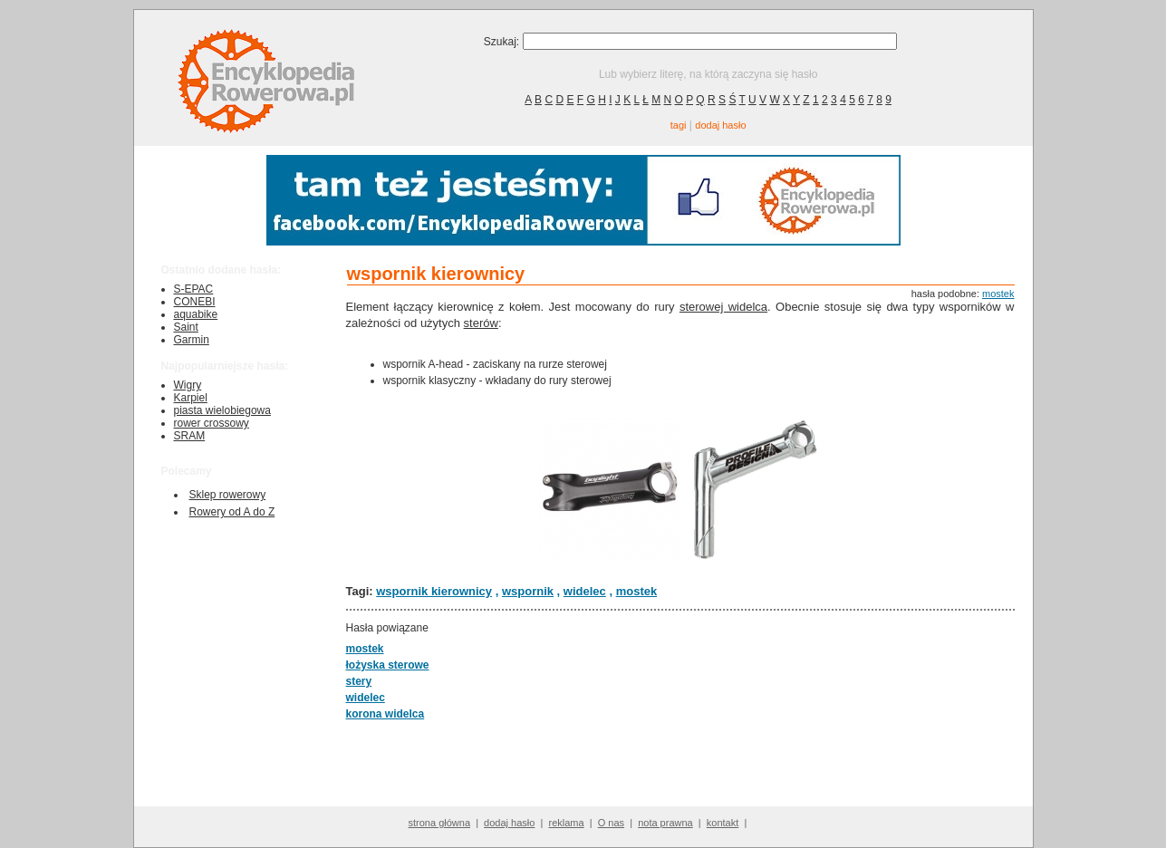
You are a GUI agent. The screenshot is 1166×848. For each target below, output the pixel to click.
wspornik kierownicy (434, 591)
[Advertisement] (674, 763)
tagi (678, 125)
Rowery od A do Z (232, 512)
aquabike (196, 314)
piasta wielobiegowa (222, 410)
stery (359, 681)
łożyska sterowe (387, 665)
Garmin (191, 339)
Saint (186, 327)
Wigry (188, 385)
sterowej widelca (723, 306)
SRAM (190, 435)
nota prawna (665, 822)
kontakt (722, 822)
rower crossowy (211, 423)
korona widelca (385, 714)
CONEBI (195, 301)
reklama (565, 822)
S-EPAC (194, 289)
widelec (585, 591)
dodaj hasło (720, 125)
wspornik (528, 591)
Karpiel (190, 397)
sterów (481, 323)
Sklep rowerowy (227, 494)
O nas (611, 822)
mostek (998, 293)
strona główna (440, 822)
